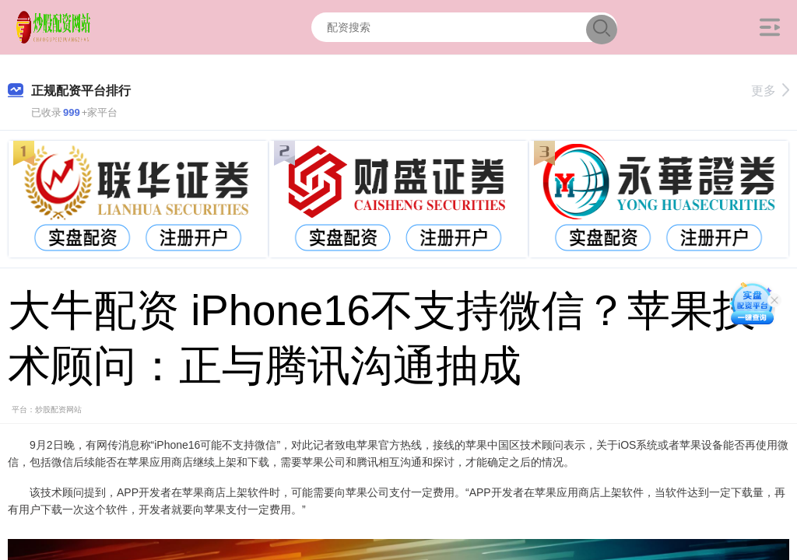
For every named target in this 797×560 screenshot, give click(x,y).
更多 (770, 90)
